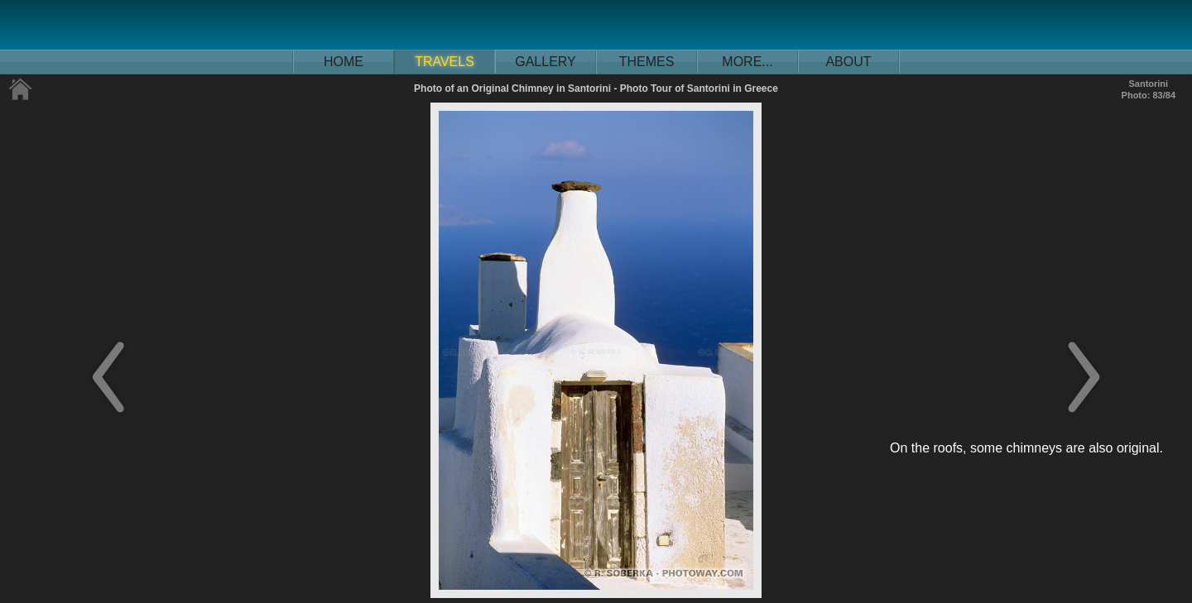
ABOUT (848, 62)
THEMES (647, 62)
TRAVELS (444, 62)
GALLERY (545, 62)
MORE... (747, 62)
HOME (343, 62)
